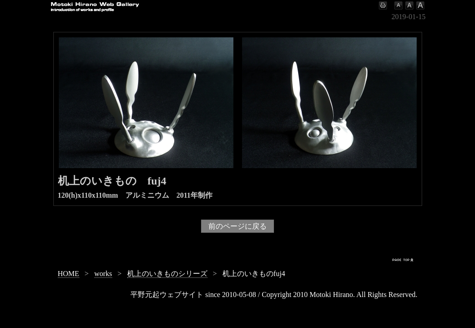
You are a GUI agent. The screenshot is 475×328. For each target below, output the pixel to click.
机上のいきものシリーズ (167, 273)
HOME (68, 273)
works (103, 273)
